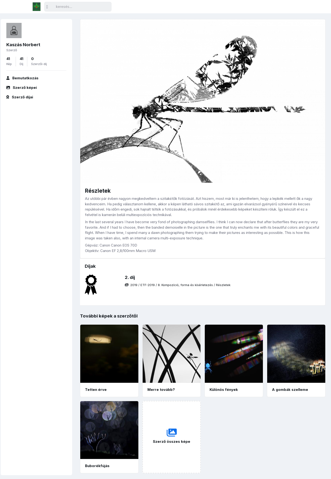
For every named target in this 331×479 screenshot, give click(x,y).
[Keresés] (77, 7)
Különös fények (224, 389)
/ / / (178, 285)
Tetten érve (96, 389)
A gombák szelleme (290, 389)
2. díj (130, 277)
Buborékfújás (97, 466)
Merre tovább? (161, 389)
